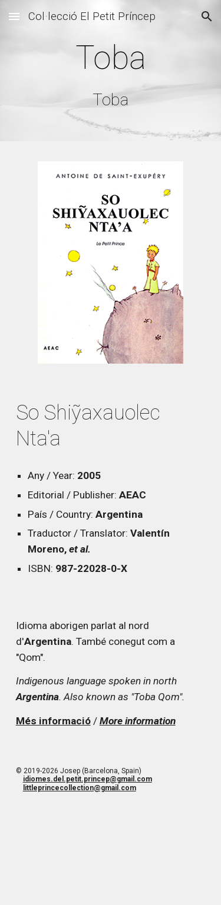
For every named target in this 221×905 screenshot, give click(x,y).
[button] (14, 16)
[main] (110, 73)
